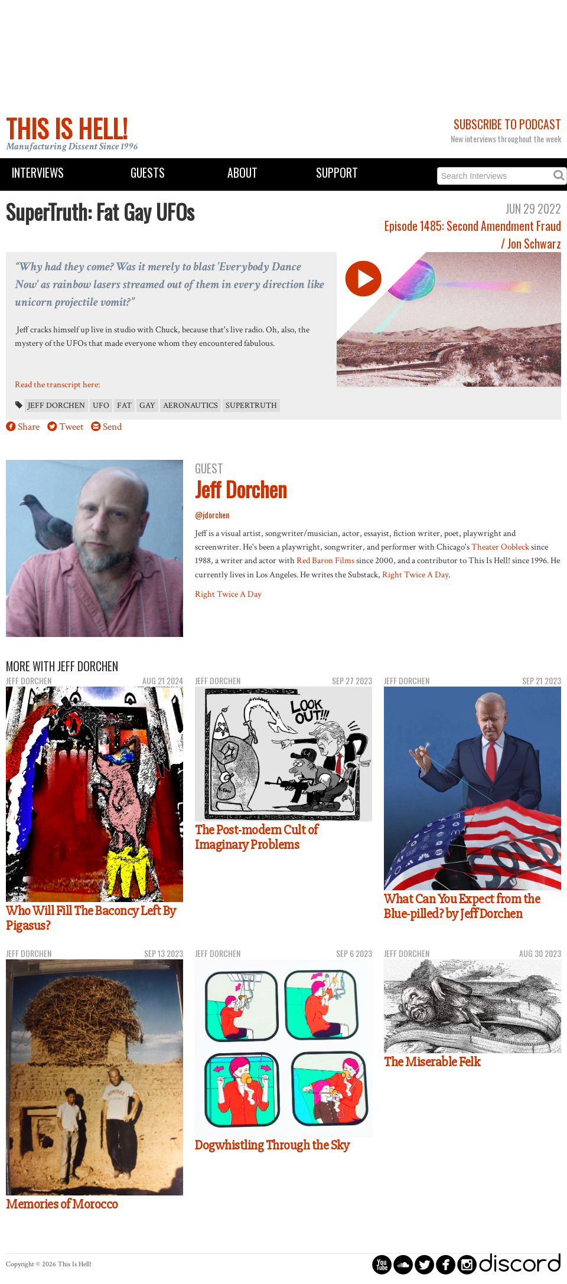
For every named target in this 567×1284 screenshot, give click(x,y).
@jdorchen (212, 514)
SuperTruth (251, 405)
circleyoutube (382, 1264)
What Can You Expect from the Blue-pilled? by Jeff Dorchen (462, 906)
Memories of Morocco (62, 1204)
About (242, 172)
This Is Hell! (67, 128)
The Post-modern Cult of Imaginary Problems (256, 837)
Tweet (71, 426)
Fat (124, 405)
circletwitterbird (424, 1264)
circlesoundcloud (403, 1264)
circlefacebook (445, 1264)
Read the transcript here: (57, 384)
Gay (147, 405)
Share (29, 426)
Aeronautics (190, 405)
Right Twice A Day (415, 574)
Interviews (38, 172)
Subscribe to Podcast (507, 124)
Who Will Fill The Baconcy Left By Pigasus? (91, 918)
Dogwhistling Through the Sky (272, 1145)
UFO (101, 405)
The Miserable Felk (432, 1062)
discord (519, 1264)
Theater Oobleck (500, 547)
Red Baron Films (325, 560)
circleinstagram (467, 1264)
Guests (148, 172)
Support (337, 172)
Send (112, 426)
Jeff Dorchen (56, 405)
